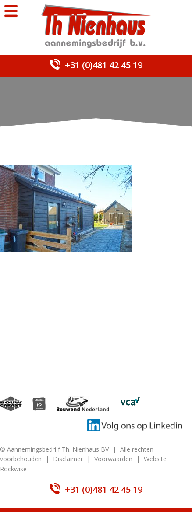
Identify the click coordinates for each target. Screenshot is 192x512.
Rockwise (13, 469)
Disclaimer (68, 459)
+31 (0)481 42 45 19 (103, 65)
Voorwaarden (113, 459)
